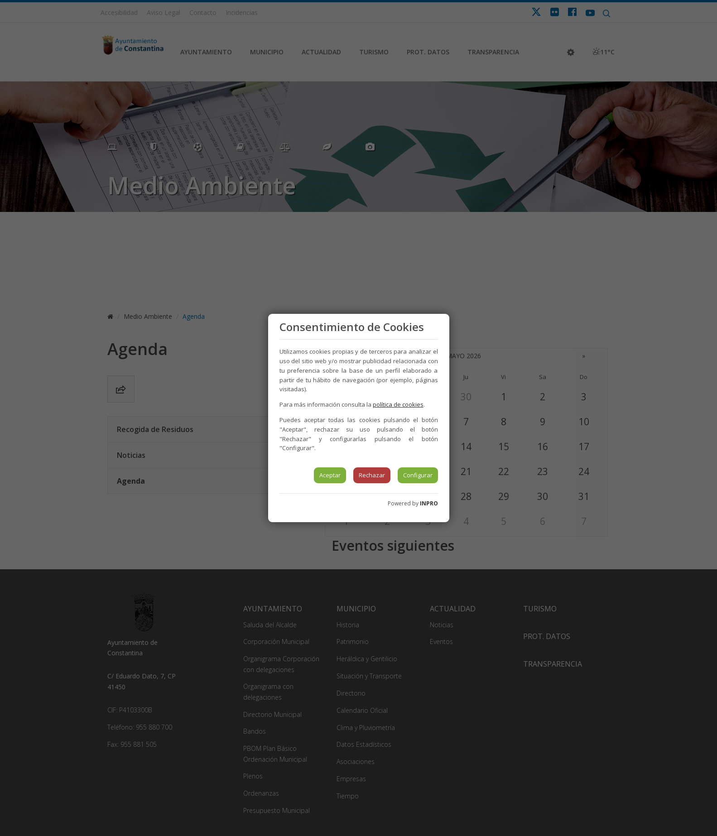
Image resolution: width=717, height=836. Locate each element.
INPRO (429, 503)
